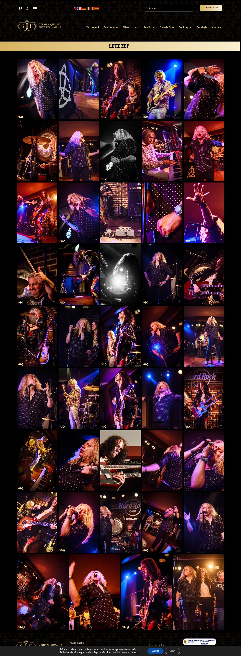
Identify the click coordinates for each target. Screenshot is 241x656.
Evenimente (111, 27)
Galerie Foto (167, 27)
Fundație (202, 27)
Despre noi (92, 27)
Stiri (136, 27)
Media (149, 27)
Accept (155, 650)
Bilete (126, 27)
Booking (185, 27)
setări (136, 652)
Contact (216, 27)
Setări (172, 650)
